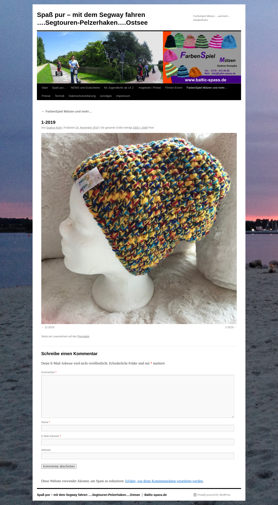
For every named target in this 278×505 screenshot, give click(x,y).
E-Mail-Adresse (51, 436)
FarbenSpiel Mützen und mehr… (207, 87)
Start (45, 87)
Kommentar (48, 372)
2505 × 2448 (140, 127)
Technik (59, 96)
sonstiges (106, 96)
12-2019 (49, 327)
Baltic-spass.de (155, 495)
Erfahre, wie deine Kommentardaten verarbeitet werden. (164, 481)
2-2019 (229, 327)
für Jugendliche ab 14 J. (119, 87)
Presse (46, 96)
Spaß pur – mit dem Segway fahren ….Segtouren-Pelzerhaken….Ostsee (89, 495)
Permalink (83, 336)
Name (45, 422)
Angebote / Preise (150, 87)
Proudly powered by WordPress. (214, 494)
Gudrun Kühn (54, 127)
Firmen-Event (173, 87)
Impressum (123, 96)
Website (46, 450)
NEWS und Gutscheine (85, 87)
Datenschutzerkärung (82, 96)
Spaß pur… (59, 87)
